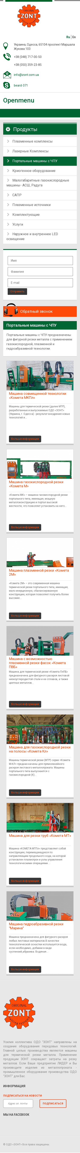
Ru (68, 37)
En (74, 37)
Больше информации (25, 438)
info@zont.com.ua (26, 74)
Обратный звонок (36, 311)
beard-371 (21, 85)
